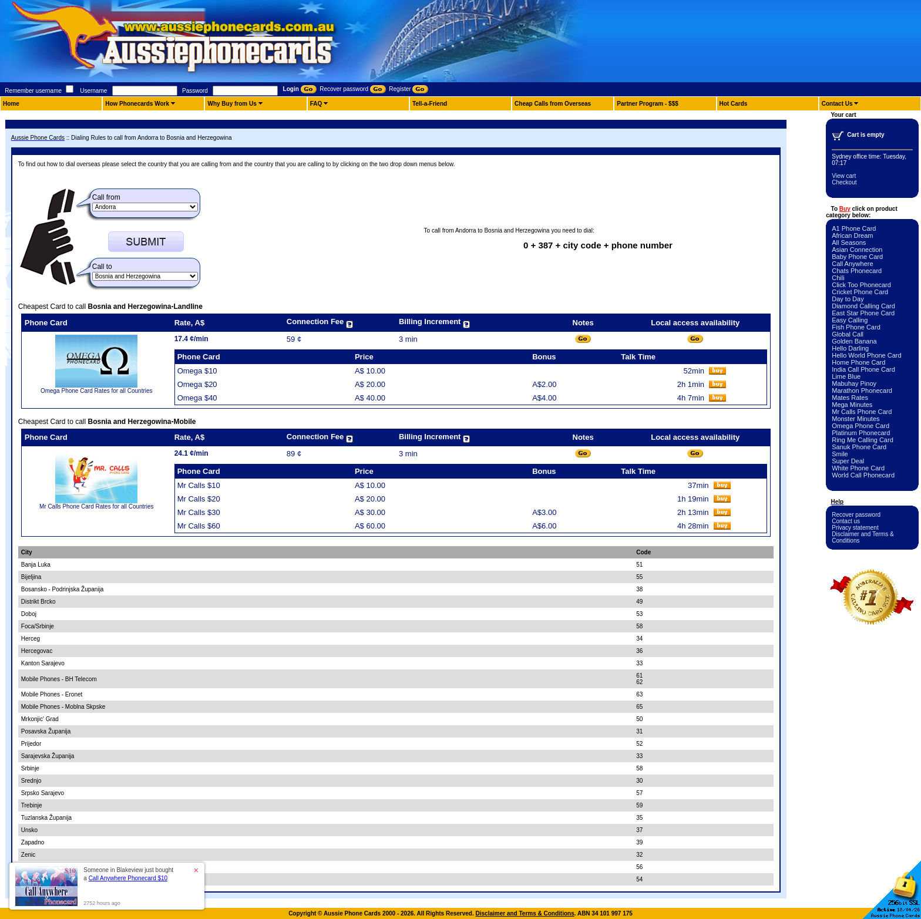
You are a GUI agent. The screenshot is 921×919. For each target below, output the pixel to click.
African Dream (852, 235)
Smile (840, 453)
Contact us (846, 521)
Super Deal (848, 460)
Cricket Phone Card (860, 291)
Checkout (844, 182)
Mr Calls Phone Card (862, 411)
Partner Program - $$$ (647, 103)
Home (11, 103)
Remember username (33, 90)
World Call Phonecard (863, 475)
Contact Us (837, 103)
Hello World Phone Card (866, 355)
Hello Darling (850, 348)
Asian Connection (857, 249)
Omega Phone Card (860, 425)
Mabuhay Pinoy (854, 383)
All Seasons (849, 242)
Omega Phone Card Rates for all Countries (97, 391)
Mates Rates (850, 397)
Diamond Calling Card (863, 305)
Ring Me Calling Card (862, 439)
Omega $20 (197, 384)
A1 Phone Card (854, 228)
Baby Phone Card (857, 256)
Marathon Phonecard (862, 390)
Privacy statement (855, 527)
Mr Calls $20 (198, 498)
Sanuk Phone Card (859, 446)
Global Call (847, 334)
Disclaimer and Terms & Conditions (525, 913)
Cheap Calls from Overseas (553, 103)
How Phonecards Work (137, 103)
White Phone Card (858, 468)
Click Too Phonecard (861, 284)
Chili (838, 277)
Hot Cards (734, 103)
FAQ (316, 103)
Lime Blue (846, 376)
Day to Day (847, 298)
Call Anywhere (852, 263)
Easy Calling (850, 320)
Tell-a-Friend (429, 103)
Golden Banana (854, 341)
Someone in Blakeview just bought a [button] (128, 874)
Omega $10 (197, 370)
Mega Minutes (852, 404)
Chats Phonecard (857, 270)
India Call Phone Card (863, 369)
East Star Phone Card (863, 313)
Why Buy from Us (231, 103)
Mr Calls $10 (198, 485)
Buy (845, 209)
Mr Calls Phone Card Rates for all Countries (96, 506)
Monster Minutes (855, 418)
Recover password (856, 514)
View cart (844, 176)
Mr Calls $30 (198, 512)
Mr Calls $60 (198, 525)
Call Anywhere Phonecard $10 (128, 878)
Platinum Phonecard (861, 432)
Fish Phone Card (856, 327)
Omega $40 (197, 397)
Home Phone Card (858, 362)
